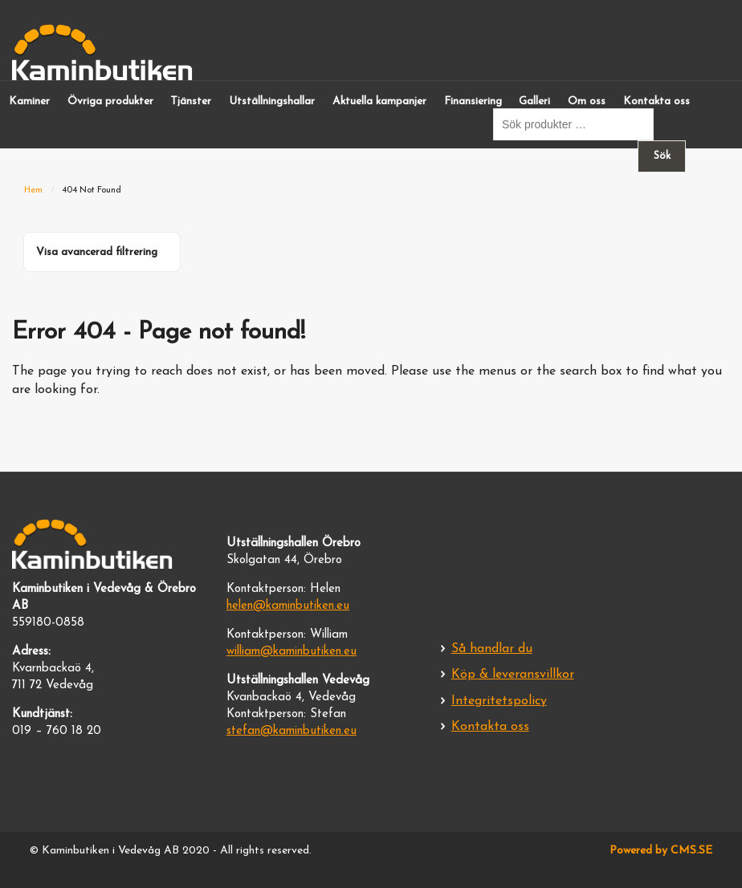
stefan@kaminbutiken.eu (291, 731)
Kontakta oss (656, 101)
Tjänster (190, 101)
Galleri (534, 101)
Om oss (586, 101)
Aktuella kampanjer (379, 101)
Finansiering (473, 101)
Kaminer (29, 101)
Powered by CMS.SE (661, 851)
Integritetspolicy (499, 701)
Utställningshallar (272, 101)
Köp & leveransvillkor (512, 674)
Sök (662, 156)
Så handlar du (491, 649)
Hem (33, 190)
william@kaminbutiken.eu (291, 652)
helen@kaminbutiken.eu (287, 606)
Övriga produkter (110, 101)
